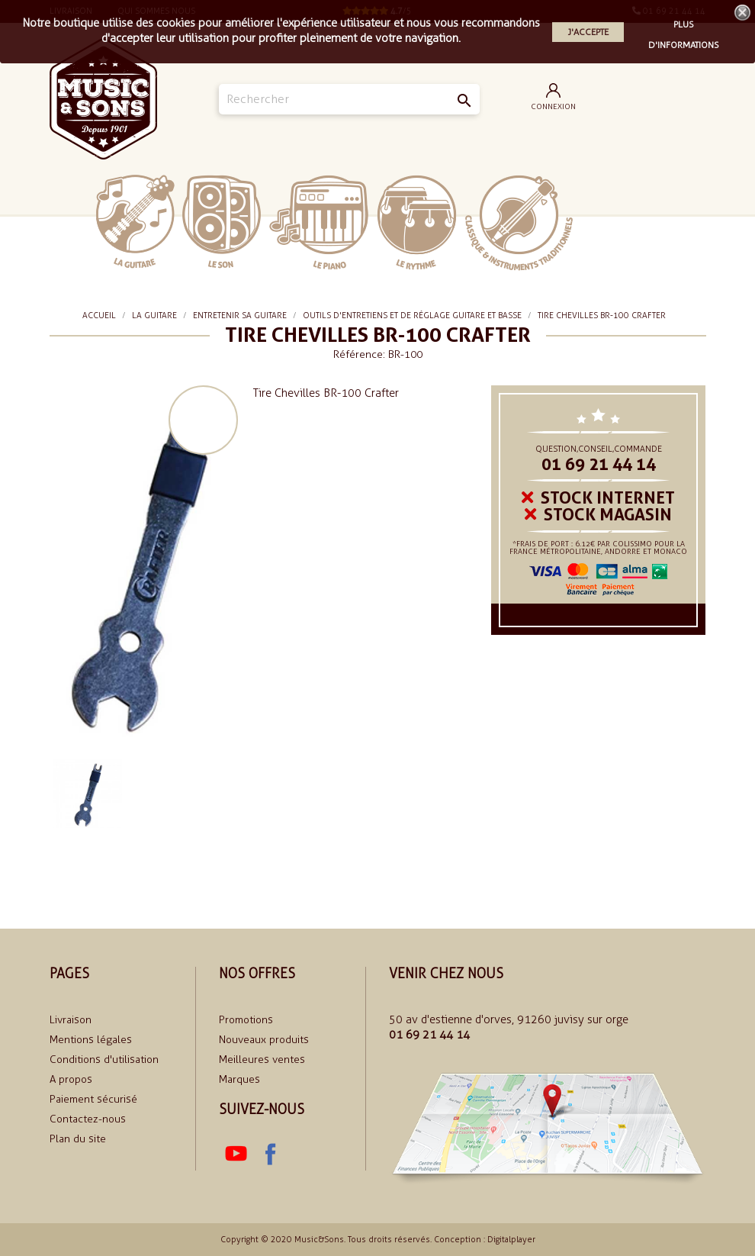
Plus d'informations (683, 26)
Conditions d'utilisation (104, 1059)
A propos (71, 1079)
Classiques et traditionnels (519, 223)
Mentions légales (91, 1039)
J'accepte (588, 32)
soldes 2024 (619, 222)
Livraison (71, 1019)
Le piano (318, 222)
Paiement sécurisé (93, 1099)
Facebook (269, 1153)
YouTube (235, 1153)
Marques (239, 1079)
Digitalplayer (511, 1240)
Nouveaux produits (264, 1039)
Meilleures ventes (262, 1059)
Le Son (221, 222)
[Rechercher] (349, 99)
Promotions (246, 1019)
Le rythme (417, 222)
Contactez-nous (88, 1119)
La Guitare (135, 222)
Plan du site (78, 1138)
